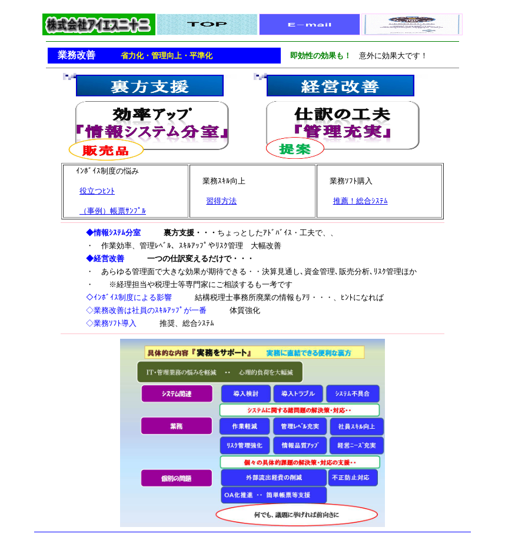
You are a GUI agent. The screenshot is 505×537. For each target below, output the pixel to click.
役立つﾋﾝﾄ (97, 190)
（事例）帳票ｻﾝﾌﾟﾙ (112, 210)
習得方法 (221, 200)
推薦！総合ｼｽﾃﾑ (360, 200)
